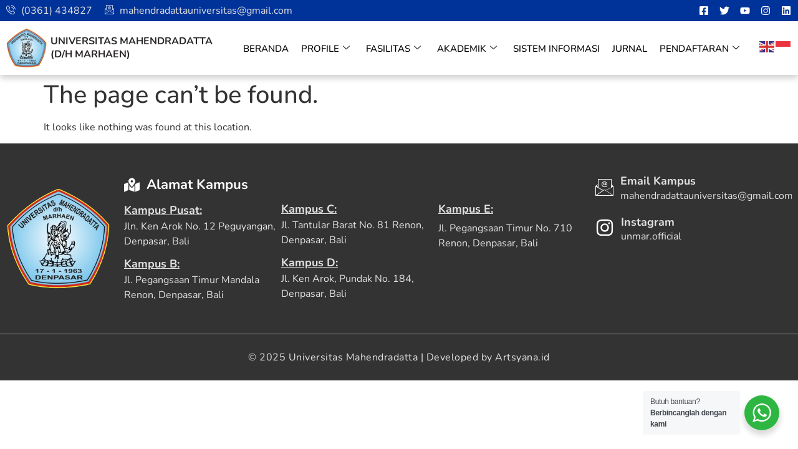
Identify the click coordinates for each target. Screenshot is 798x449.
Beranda (266, 48)
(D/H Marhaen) (90, 54)
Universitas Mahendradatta (131, 41)
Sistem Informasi (556, 48)
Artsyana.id (522, 357)
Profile (325, 48)
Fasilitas (393, 48)
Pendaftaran (699, 48)
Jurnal (629, 48)
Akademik (467, 48)
